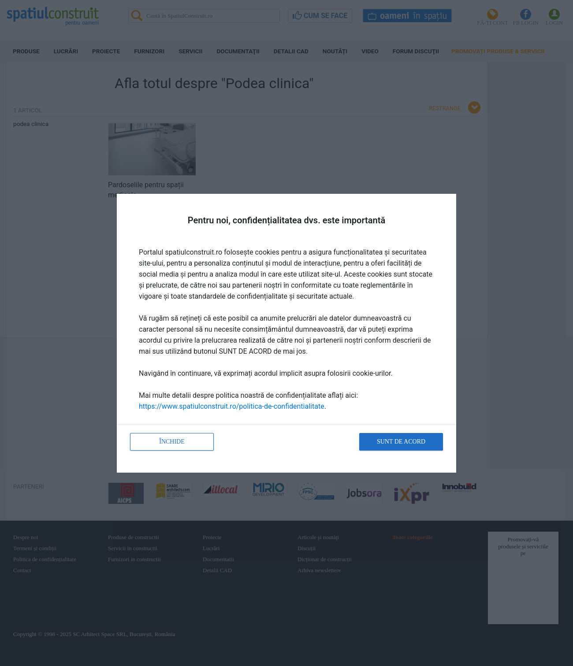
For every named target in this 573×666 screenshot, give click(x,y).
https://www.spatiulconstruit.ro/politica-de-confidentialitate (231, 406)
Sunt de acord (401, 441)
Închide (172, 441)
